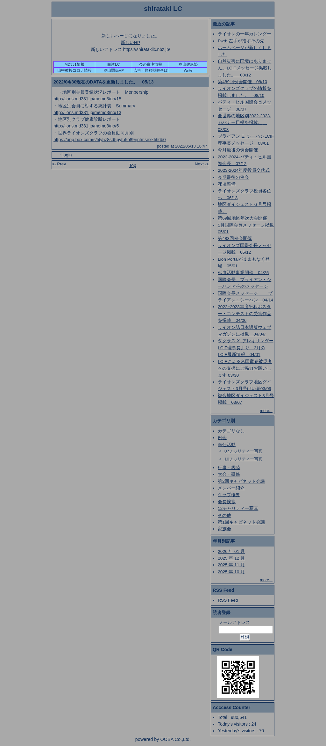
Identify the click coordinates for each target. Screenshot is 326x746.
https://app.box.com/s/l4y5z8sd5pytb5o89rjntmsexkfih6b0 (109, 139)
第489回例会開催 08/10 (242, 81)
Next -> (202, 164)
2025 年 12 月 (231, 558)
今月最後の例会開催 (238, 150)
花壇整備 (227, 184)
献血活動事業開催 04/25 (243, 272)
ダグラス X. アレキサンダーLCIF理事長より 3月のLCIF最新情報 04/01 (245, 347)
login (67, 154)
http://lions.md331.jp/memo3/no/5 (86, 125)
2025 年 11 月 (231, 564)
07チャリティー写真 (243, 451)
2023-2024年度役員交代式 (244, 170)
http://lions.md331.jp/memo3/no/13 (87, 112)
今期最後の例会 (233, 177)
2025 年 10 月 (231, 571)
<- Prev (59, 164)
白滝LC (113, 64)
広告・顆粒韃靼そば (150, 70)
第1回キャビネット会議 (241, 522)
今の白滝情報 (150, 64)
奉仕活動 (227, 444)
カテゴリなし (231, 431)
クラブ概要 (229, 494)
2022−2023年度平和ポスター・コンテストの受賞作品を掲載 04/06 (244, 313)
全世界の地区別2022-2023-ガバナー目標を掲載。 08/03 (244, 122)
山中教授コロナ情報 (74, 70)
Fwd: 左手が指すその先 (241, 41)
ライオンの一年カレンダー (244, 34)
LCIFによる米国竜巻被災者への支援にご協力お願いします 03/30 (245, 368)
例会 (222, 437)
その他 (224, 515)
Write (188, 70)
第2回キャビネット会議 (241, 481)
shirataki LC (163, 8)
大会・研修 (229, 474)
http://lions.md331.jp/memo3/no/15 (87, 98)
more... (266, 410)
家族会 (224, 528)
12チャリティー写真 (238, 508)
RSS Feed (228, 600)
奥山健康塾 (188, 64)
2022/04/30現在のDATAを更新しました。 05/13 (103, 81)
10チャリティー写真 (243, 459)
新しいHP (130, 42)
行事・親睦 (229, 467)
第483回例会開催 (235, 238)
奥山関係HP (113, 70)
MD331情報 (74, 64)
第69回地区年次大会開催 (242, 218)
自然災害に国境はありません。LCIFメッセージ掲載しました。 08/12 (245, 68)
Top (132, 165)
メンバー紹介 (231, 488)
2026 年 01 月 (231, 551)
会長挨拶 (227, 501)
